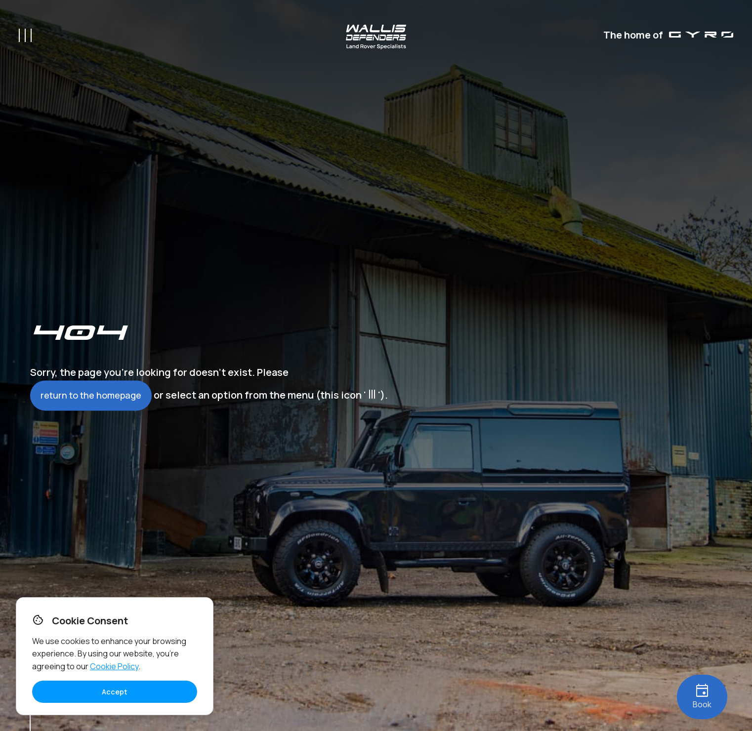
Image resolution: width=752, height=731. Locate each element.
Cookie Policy (114, 666)
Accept (114, 691)
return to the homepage (91, 396)
